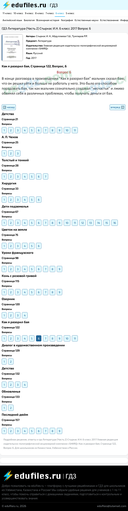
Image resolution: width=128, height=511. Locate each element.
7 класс (50, 13)
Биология (29, 20)
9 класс (29, 13)
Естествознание (109, 20)
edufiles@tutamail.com (111, 506)
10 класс (18, 13)
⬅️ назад (9, 107)
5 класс (70, 13)
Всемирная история (47, 20)
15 (106, 222)
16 (114, 222)
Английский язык (12, 20)
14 (98, 222)
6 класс (60, 13)
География (67, 20)
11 (75, 130)
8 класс (39, 13)
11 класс (7, 13)
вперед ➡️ (117, 107)
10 (67, 130)
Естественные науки (86, 20)
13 (90, 222)
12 (82, 222)
